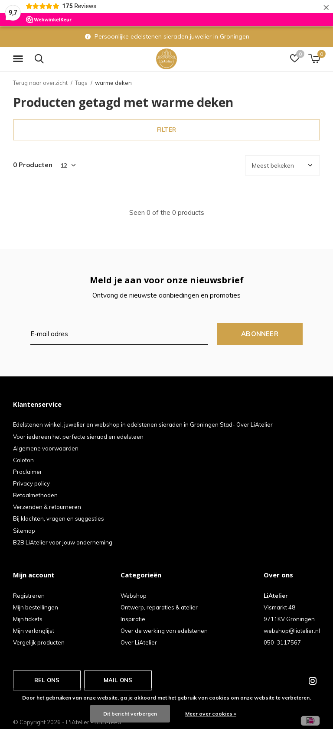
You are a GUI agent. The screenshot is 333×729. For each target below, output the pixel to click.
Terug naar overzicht (40, 82)
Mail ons (118, 680)
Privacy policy (31, 483)
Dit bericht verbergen (130, 713)
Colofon (23, 460)
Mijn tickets (27, 619)
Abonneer (259, 334)
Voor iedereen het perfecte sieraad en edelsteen (78, 436)
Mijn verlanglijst (33, 630)
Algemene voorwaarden (45, 448)
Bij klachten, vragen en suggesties (58, 518)
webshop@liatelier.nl (292, 630)
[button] (19, 58)
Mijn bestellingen (35, 607)
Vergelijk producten (39, 642)
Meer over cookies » (210, 713)
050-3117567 (282, 642)
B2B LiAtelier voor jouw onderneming (62, 542)
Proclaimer (27, 471)
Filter (166, 129)
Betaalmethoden (35, 495)
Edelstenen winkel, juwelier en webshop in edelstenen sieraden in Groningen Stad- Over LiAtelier (143, 424)
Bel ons (46, 680)
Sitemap (24, 530)
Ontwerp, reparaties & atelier (159, 607)
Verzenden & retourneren (47, 506)
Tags (81, 82)
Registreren (29, 595)
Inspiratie (133, 619)
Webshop (134, 595)
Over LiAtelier (139, 642)
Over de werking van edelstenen (164, 630)
